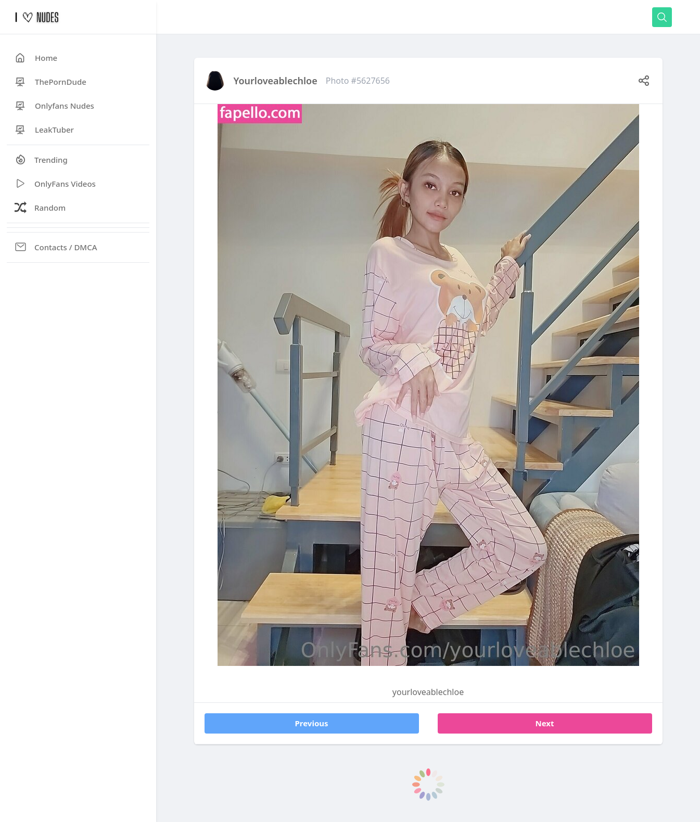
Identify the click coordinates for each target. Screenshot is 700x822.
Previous (311, 723)
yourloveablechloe (275, 80)
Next (544, 723)
